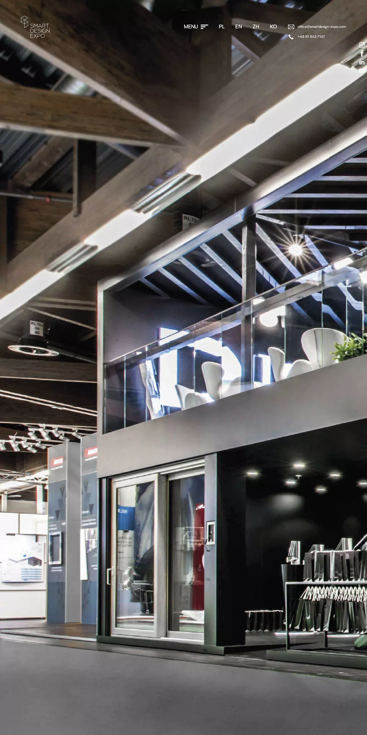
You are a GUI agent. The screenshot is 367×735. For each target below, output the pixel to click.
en (238, 27)
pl (222, 27)
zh (256, 27)
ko (273, 27)
